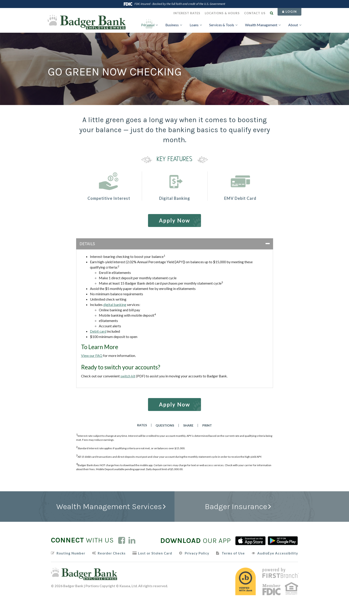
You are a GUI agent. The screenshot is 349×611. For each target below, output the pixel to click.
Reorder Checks (112, 553)
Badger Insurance (236, 506)
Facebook (121, 540)
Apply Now (174, 220)
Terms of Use (233, 553)
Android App (283, 540)
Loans (194, 25)
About (293, 25)
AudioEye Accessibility (277, 553)
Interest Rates (186, 13)
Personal (147, 25)
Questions (165, 425)
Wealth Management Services (109, 506)
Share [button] (188, 425)
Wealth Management (261, 25)
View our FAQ (91, 355)
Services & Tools (221, 25)
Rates (142, 425)
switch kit (127, 376)
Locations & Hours (222, 13)
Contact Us (255, 13)
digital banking (114, 304)
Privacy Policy (197, 553)
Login (289, 11)
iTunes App (250, 540)
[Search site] (271, 13)
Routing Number (71, 553)
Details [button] (87, 243)
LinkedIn (131, 540)
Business (172, 25)
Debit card (98, 331)
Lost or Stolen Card (155, 553)
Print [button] (207, 425)
